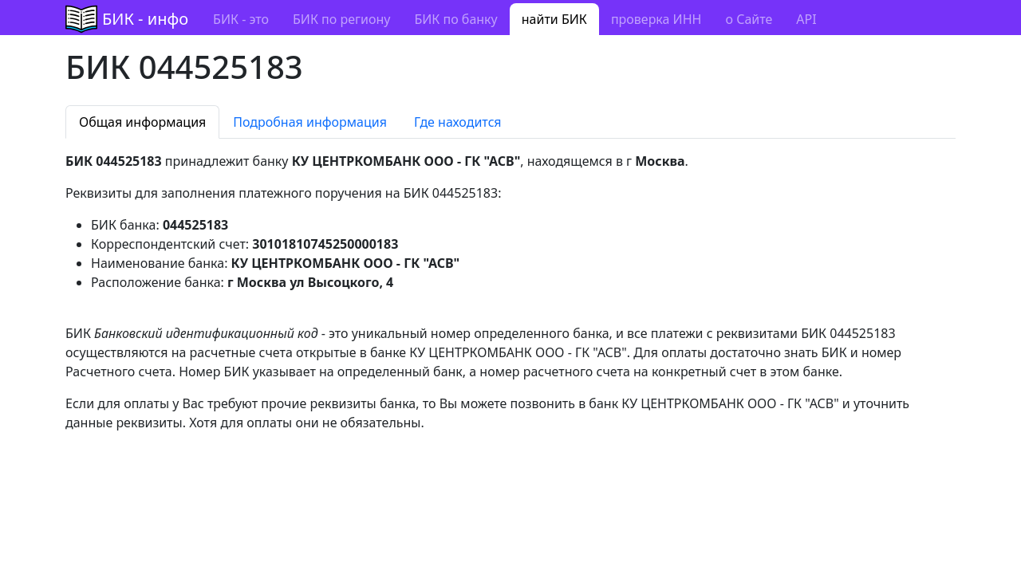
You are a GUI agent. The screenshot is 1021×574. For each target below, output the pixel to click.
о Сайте (748, 19)
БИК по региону (341, 19)
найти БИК (554, 19)
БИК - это (241, 19)
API (806, 19)
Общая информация (142, 122)
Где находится (458, 122)
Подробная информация (310, 122)
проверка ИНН (656, 19)
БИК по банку (455, 19)
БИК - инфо (145, 18)
